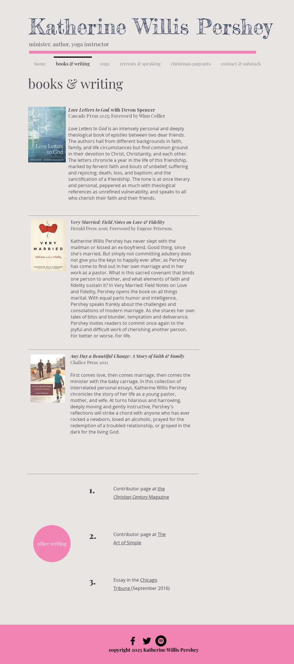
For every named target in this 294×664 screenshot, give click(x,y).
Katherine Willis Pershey (150, 26)
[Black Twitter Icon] (146, 640)
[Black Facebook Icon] (132, 640)
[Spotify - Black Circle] (161, 640)
